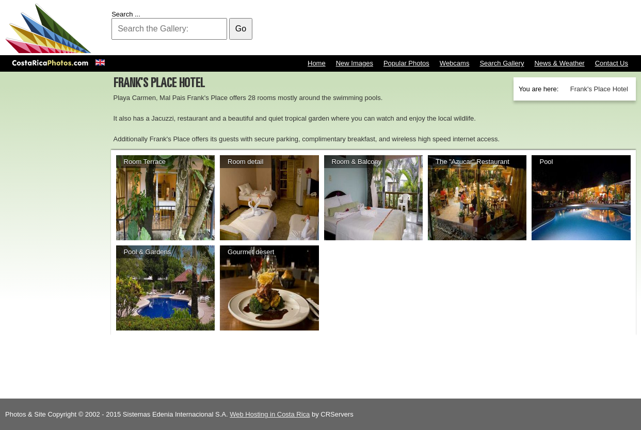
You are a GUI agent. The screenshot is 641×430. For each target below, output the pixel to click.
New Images (354, 63)
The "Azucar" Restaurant (472, 162)
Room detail (245, 162)
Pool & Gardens (147, 252)
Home (317, 63)
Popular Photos (406, 63)
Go (240, 28)
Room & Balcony (357, 162)
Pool (546, 162)
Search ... (125, 14)
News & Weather (559, 63)
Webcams (455, 63)
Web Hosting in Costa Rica (270, 414)
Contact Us (611, 63)
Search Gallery (501, 63)
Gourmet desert (251, 252)
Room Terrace (145, 162)
